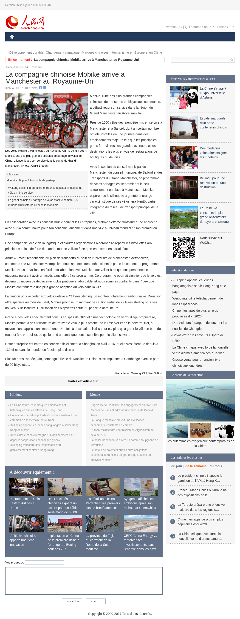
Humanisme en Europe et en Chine (137, 52)
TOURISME (197, 43)
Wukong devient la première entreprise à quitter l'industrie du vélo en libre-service (45, 190)
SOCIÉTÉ (139, 43)
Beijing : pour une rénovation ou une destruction (213, 182)
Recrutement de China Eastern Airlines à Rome (25, 503)
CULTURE (118, 43)
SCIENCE (98, 43)
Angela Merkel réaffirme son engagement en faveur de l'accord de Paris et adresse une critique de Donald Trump (124, 410)
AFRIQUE (78, 43)
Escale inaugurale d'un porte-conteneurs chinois (213, 122)
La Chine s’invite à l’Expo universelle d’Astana (213, 93)
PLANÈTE (159, 43)
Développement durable (26, 52)
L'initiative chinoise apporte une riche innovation (22, 540)
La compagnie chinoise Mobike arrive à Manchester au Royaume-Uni (86, 59)
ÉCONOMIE (37, 43)
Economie (36, 67)
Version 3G (174, 27)
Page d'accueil (15, 67)
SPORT (178, 43)
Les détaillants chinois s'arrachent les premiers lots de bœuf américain (103, 503)
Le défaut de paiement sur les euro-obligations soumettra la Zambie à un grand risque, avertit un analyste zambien (121, 455)
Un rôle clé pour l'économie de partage (32, 180)
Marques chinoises (95, 52)
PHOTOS (218, 43)
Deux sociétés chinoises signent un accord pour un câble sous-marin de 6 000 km (63, 508)
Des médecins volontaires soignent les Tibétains (214, 152)
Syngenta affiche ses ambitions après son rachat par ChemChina (140, 503)
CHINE (17, 43)
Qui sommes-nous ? (199, 27)
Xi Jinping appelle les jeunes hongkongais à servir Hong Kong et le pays (199, 286)
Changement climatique (62, 52)
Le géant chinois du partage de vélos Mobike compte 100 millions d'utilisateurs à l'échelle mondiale (43, 202)
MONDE (58, 43)
